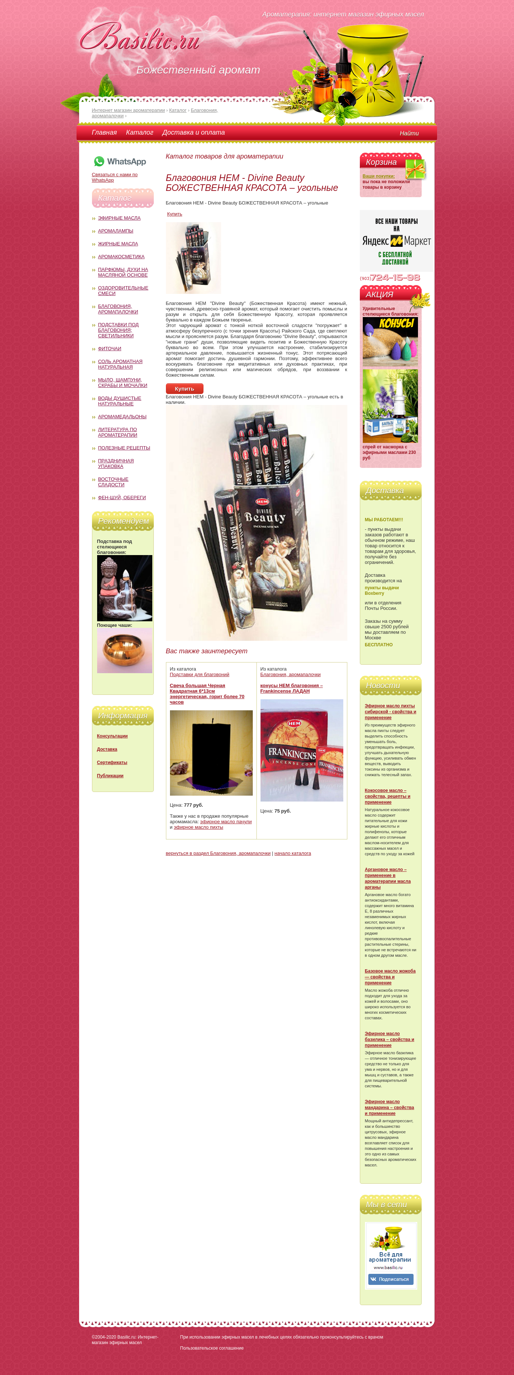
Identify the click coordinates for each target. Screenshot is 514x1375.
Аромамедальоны (122, 416)
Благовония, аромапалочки (118, 309)
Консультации (112, 736)
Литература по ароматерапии (118, 432)
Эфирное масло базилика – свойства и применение (389, 1039)
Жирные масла (118, 243)
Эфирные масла (119, 218)
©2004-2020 (104, 1337)
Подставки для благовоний (200, 674)
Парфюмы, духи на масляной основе (123, 272)
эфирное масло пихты (198, 827)
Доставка (107, 749)
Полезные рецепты (124, 448)
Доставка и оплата (194, 132)
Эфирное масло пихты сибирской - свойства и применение (390, 711)
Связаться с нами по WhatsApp (119, 174)
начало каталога (292, 853)
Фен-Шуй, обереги (122, 497)
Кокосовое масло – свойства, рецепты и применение (388, 796)
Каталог (139, 132)
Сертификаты (112, 762)
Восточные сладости (113, 481)
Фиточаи (109, 348)
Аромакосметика (121, 256)
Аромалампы (116, 231)
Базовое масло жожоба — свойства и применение (390, 977)
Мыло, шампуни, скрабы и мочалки (123, 382)
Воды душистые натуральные (120, 400)
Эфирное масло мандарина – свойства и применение (389, 1107)
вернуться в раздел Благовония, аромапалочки (218, 853)
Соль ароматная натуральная (120, 364)
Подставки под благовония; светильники (118, 330)
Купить (174, 214)
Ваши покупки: (379, 176)
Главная (104, 132)
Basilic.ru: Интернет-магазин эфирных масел (125, 1340)
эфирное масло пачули (226, 821)
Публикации (110, 775)
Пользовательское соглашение (212, 1348)
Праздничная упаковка (116, 463)
